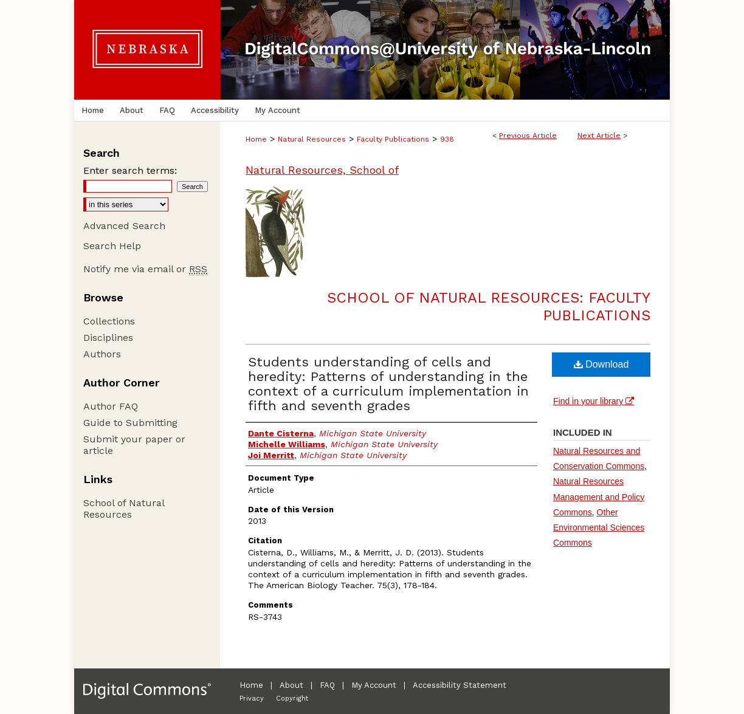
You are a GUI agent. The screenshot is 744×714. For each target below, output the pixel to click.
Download (601, 364)
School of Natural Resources (123, 508)
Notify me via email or (145, 269)
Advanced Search (124, 226)
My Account (373, 685)
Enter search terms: (130, 170)
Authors (102, 354)
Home (256, 139)
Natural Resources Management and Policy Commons (598, 496)
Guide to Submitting (130, 422)
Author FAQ (110, 406)
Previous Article (528, 135)
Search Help (112, 246)
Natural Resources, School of (322, 169)
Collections (109, 321)
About (291, 685)
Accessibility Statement (459, 685)
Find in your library (593, 401)
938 (447, 139)
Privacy (251, 698)
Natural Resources (312, 139)
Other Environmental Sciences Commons (598, 527)
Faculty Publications (393, 139)
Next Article (599, 135)
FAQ (327, 685)
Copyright (292, 698)
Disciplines (108, 337)
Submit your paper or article (134, 444)
